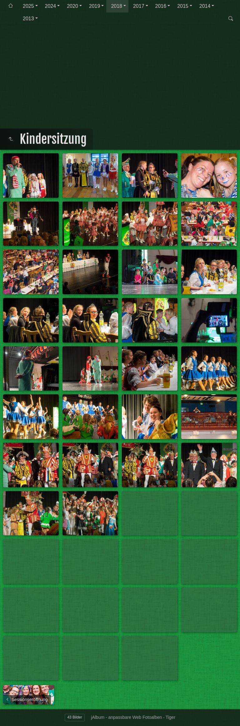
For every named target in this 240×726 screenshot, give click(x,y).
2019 (94, 6)
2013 (28, 18)
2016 (161, 6)
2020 (72, 6)
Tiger (170, 717)
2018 (116, 6)
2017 (138, 6)
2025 (28, 6)
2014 (205, 6)
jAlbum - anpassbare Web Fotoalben (126, 717)
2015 (182, 6)
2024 (50, 6)
